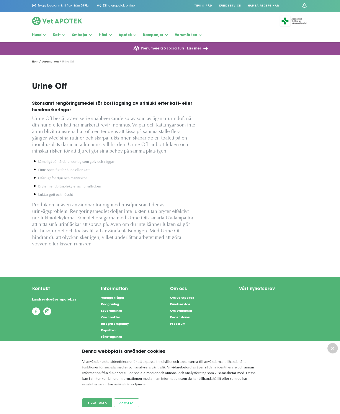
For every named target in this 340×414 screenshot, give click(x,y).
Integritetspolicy (115, 324)
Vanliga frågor (112, 298)
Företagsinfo (111, 337)
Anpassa (126, 403)
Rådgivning (110, 304)
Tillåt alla (97, 403)
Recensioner (180, 317)
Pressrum (177, 324)
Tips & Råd (203, 6)
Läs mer (194, 48)
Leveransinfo (111, 311)
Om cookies (111, 317)
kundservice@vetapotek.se (54, 299)
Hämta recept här (263, 6)
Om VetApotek (182, 298)
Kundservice (230, 6)
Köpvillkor (109, 330)
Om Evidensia (181, 311)
